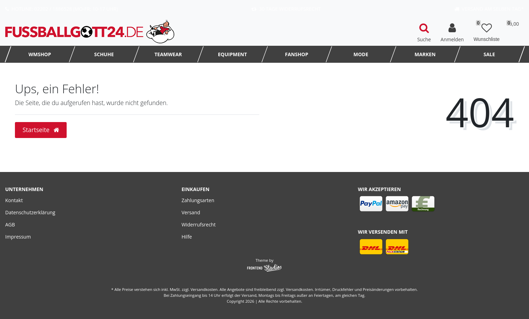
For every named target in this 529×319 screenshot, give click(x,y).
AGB (10, 224)
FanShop (296, 54)
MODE (360, 54)
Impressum (18, 236)
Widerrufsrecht (199, 224)
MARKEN (425, 54)
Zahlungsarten (198, 200)
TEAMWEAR (168, 54)
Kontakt (14, 200)
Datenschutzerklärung (30, 212)
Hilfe (187, 236)
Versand (191, 212)
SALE (489, 54)
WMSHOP (39, 54)
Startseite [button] (41, 130)
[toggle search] (424, 31)
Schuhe (104, 54)
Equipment (232, 54)
